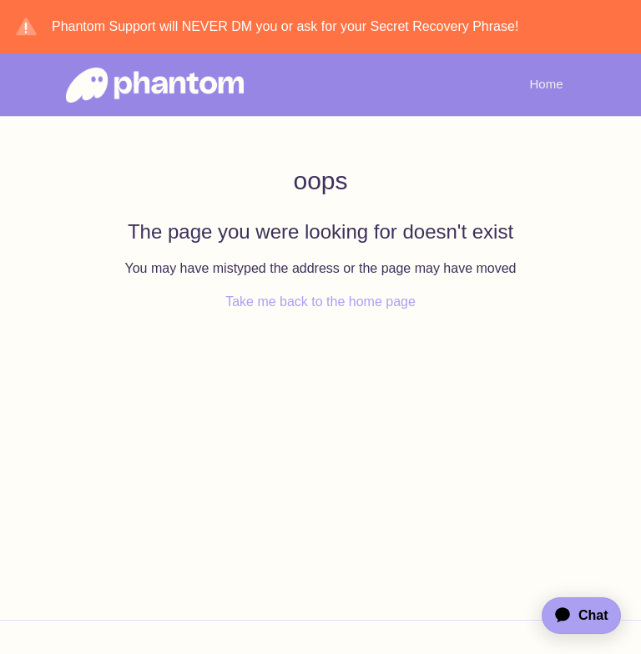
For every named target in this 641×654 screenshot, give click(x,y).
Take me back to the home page (320, 301)
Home (546, 84)
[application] (573, 615)
